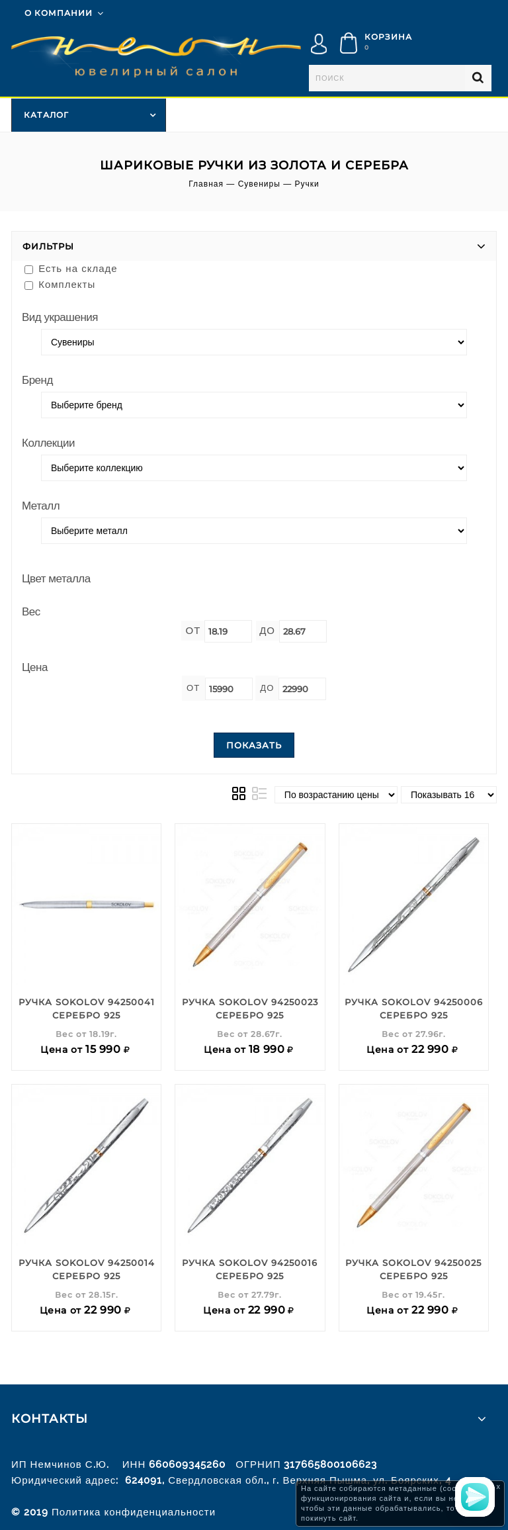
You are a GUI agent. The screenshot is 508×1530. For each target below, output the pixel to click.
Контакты (49, 1419)
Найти (478, 78)
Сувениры (259, 184)
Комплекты (59, 284)
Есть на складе (71, 268)
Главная (206, 184)
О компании (58, 13)
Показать (254, 745)
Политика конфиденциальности (134, 1512)
